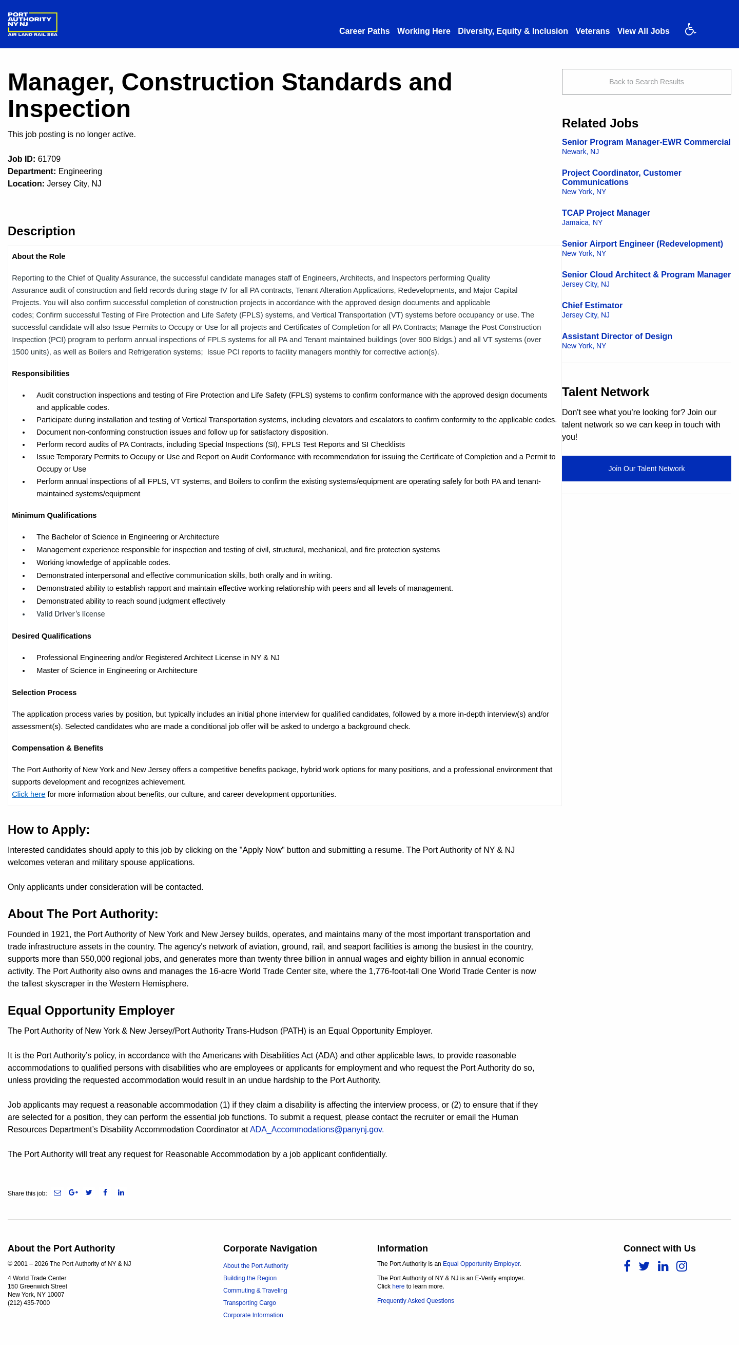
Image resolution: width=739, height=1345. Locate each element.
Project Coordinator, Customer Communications (622, 182)
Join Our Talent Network (646, 468)
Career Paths (364, 31)
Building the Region (250, 1278)
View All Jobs (643, 31)
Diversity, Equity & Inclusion (513, 31)
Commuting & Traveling (255, 1290)
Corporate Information (253, 1315)
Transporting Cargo (249, 1302)
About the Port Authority (255, 1265)
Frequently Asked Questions (415, 1300)
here (398, 1286)
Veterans (593, 31)
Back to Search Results (646, 82)
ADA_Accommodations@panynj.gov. (317, 1129)
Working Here (424, 31)
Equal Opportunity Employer (481, 1263)
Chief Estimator (592, 310)
